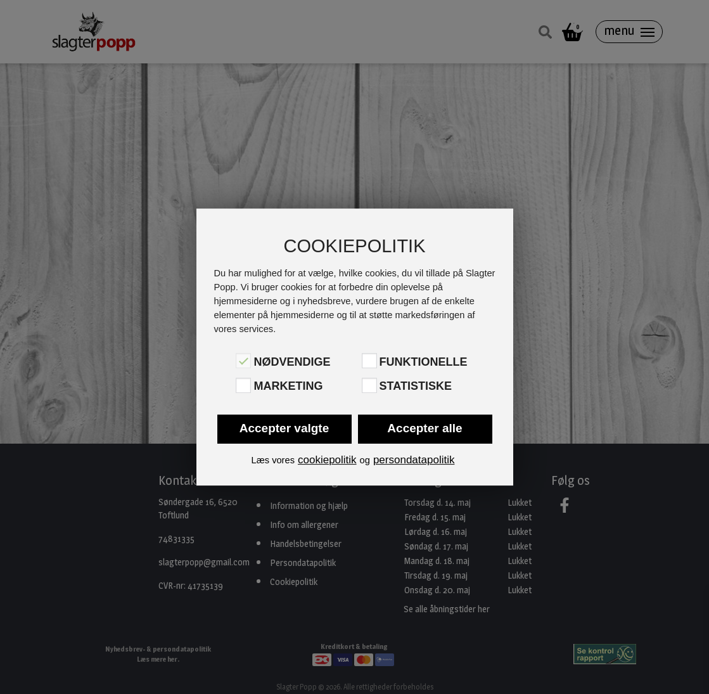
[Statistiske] (369, 385)
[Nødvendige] (243, 360)
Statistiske (416, 386)
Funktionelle (424, 362)
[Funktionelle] (369, 360)
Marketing (288, 386)
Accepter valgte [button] (284, 428)
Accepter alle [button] (424, 428)
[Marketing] (243, 385)
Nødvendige (291, 362)
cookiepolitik (327, 460)
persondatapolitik (414, 460)
